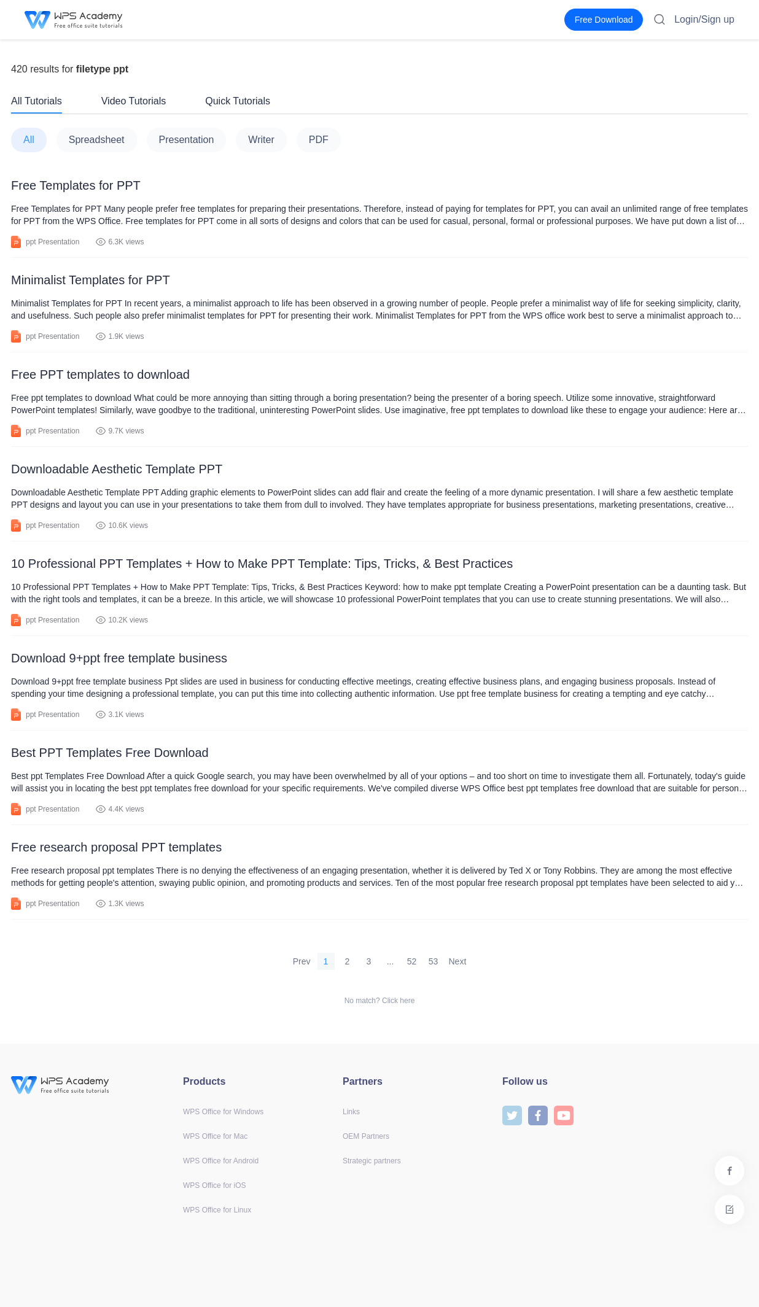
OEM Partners (366, 1136)
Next (458, 961)
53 (433, 961)
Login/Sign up (704, 19)
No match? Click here (379, 1000)
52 (412, 961)
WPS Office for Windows (223, 1111)
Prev (302, 961)
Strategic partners (372, 1161)
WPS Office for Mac (215, 1136)
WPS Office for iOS (214, 1185)
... (390, 961)
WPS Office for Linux (217, 1210)
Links (351, 1111)
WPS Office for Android (221, 1161)
